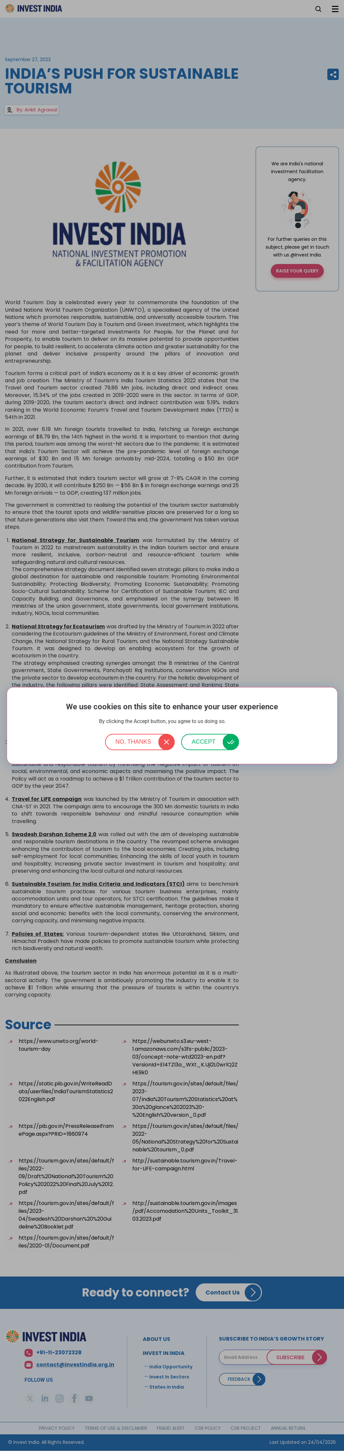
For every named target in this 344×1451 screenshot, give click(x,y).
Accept (204, 741)
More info (236, 721)
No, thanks (133, 741)
